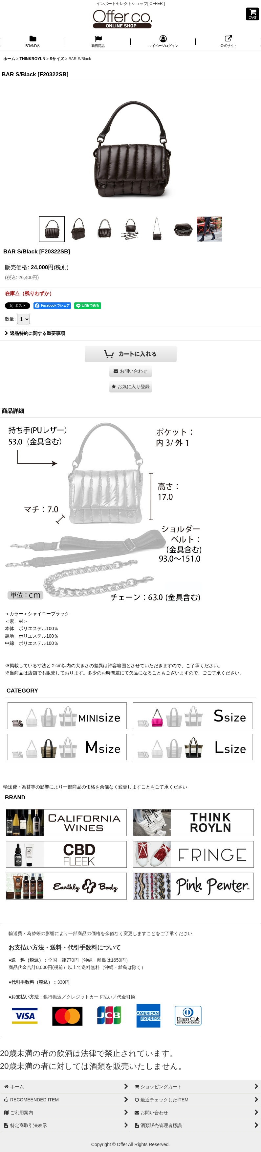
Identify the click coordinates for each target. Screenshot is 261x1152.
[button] (52, 229)
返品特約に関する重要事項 (35, 333)
